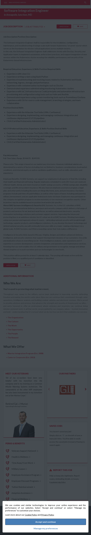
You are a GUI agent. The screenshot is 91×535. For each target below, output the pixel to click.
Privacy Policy (47, 514)
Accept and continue (46, 521)
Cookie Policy (31, 514)
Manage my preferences (45, 528)
